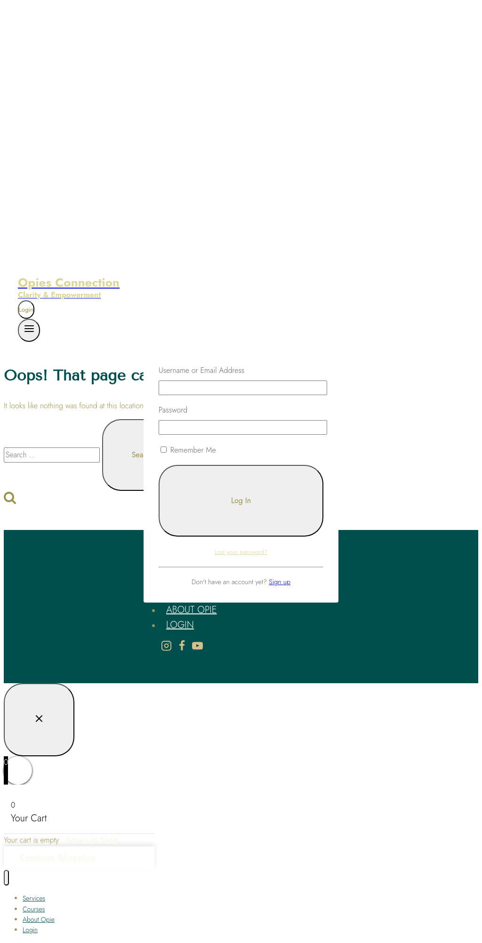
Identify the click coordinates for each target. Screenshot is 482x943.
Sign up (279, 582)
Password (173, 410)
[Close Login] (39, 719)
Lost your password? (241, 551)
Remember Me (188, 450)
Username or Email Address (201, 370)
